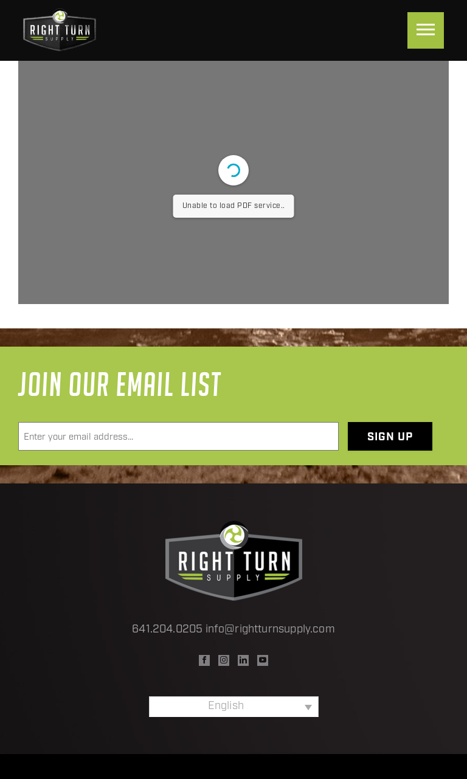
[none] (234, 706)
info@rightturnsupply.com (270, 629)
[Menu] (425, 30)
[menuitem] (234, 706)
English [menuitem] (226, 706)
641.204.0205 (167, 629)
